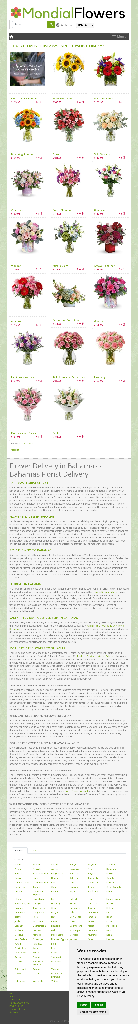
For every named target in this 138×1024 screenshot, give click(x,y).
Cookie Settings (17, 1008)
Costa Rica (20, 886)
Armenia (110, 864)
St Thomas (56, 961)
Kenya (54, 921)
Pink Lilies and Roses (23, 433)
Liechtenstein (39, 925)
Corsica (110, 882)
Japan (109, 916)
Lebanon (19, 925)
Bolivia (109, 873)
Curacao (74, 886)
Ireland (18, 916)
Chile (53, 882)
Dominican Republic (38, 893)
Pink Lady (100, 377)
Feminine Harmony (22, 377)
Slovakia (19, 957)
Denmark (19, 891)
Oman (91, 939)
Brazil (36, 878)
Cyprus (91, 886)
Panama (19, 943)
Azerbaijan (75, 869)
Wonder (16, 265)
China (72, 882)
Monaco (37, 934)
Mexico (109, 930)
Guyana (92, 907)
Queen (56, 154)
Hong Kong (38, 912)
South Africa (57, 957)
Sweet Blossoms (62, 210)
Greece (109, 903)
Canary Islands (22, 882)
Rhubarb (16, 321)
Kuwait (91, 921)
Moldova (19, 934)
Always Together (104, 265)
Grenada (19, 907)
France (91, 899)
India (72, 912)
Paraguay (37, 943)
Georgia (37, 903)
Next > (30, 443)
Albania (18, 864)
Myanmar (92, 934)
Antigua (73, 864)
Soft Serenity (102, 154)
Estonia (109, 891)
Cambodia (93, 878)
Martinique (75, 930)
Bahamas (111, 869)
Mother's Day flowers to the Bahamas (96, 656)
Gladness (99, 210)
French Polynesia (23, 903)
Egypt (72, 891)
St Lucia (18, 961)
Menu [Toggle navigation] (119, 37)
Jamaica (92, 916)
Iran (108, 912)
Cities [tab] (33, 850)
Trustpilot (14, 449)
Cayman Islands (40, 882)
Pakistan (110, 939)
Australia (37, 869)
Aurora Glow (60, 265)
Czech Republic (113, 886)
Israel (35, 916)
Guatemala (75, 907)
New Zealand (21, 939)
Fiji (52, 899)
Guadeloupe (39, 907)
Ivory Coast (75, 916)
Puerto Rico (20, 948)
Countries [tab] (20, 850)
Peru (53, 943)
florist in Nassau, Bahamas (106, 592)
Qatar (36, 948)
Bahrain (18, 873)
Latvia (109, 921)
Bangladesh (57, 873)
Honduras (20, 912)
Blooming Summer (22, 154)
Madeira (19, 930)
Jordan (18, 921)
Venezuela (38, 981)
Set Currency (68, 24)
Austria (54, 869)
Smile (56, 433)
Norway (73, 939)
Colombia (93, 882)
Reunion (55, 948)
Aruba (18, 869)
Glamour (99, 321)
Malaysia (37, 930)
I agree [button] (84, 1004)
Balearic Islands (40, 873)
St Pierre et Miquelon (38, 963)
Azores (91, 869)
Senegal (37, 952)
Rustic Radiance (103, 98)
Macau (91, 925)
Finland (73, 899)
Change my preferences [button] (93, 1011)
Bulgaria (74, 878)
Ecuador (55, 891)
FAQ (11, 993)
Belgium (92, 873)
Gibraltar (92, 903)
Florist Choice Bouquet (25, 98)
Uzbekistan (20, 981)
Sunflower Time (62, 98)
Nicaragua (38, 939)
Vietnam (55, 981)
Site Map (13, 1012)
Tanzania (55, 969)
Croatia (36, 886)
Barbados (74, 873)
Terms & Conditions (19, 1002)
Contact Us (14, 999)
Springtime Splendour (66, 320)
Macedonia (111, 925)
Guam (54, 907)
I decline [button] (98, 1004)
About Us (14, 996)
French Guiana (113, 899)
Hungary (55, 912)
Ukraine (37, 973)
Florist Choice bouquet (76, 791)
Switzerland (20, 969)
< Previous (14, 443)
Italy (53, 916)
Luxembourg (76, 925)
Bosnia (18, 878)
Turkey (18, 973)
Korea (72, 921)
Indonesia (93, 912)
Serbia (54, 952)
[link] (85, 996)
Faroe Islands (39, 899)
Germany (55, 903)
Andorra (37, 864)
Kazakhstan (38, 921)
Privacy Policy (85, 996)
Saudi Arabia (21, 952)
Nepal (109, 934)
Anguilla (55, 864)
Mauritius (92, 930)
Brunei (54, 878)
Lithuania (55, 925)
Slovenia (37, 957)
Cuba (53, 886)
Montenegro (57, 934)
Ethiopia (19, 899)
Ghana (73, 903)
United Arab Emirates (57, 975)
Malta (54, 930)
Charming (17, 210)
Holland (110, 907)
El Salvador (93, 891)
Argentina (93, 864)
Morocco (74, 934)
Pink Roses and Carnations (69, 377)
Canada (110, 878)
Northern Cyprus (59, 939)
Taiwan (36, 969)
